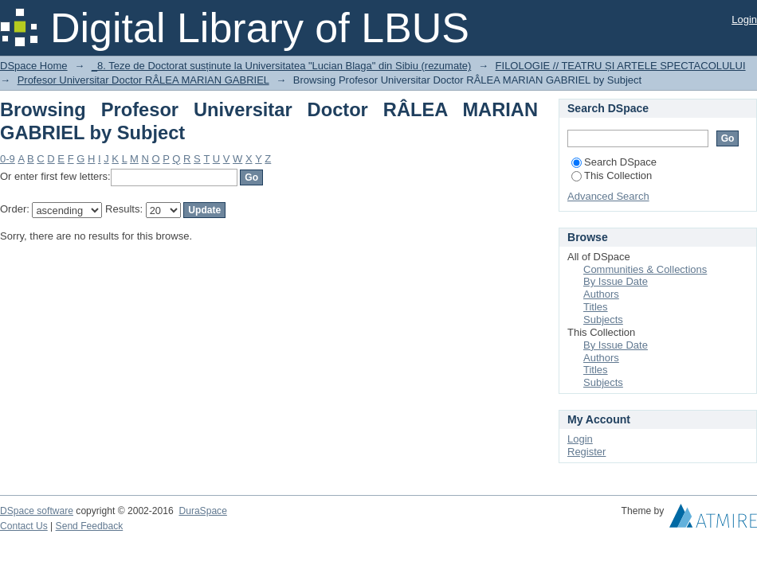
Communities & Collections (645, 269)
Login (744, 19)
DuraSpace (202, 510)
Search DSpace (614, 162)
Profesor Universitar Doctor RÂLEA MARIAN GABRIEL (143, 80)
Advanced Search (608, 196)
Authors (601, 294)
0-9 (7, 159)
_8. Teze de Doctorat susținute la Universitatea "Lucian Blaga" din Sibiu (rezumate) (282, 66)
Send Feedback (90, 526)
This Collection (611, 175)
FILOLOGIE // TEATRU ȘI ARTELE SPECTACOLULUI (621, 66)
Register (586, 452)
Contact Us (24, 526)
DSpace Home (34, 66)
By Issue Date (615, 281)
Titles (595, 307)
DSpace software (36, 510)
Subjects (603, 319)
